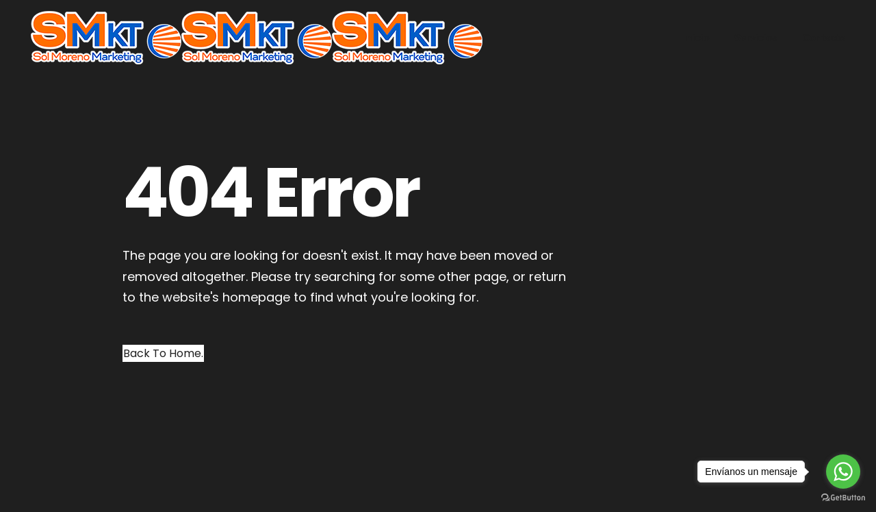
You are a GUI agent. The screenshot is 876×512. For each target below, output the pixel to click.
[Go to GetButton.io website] (843, 497)
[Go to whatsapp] (843, 471)
